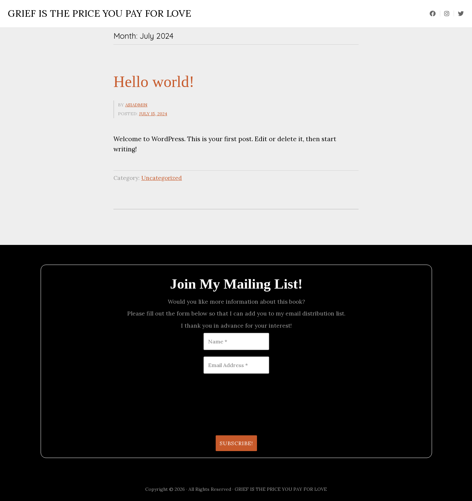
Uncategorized (161, 178)
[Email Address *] (236, 365)
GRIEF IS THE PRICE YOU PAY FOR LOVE (99, 13)
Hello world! (153, 81)
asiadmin (136, 105)
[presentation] (74, 403)
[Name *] (236, 341)
